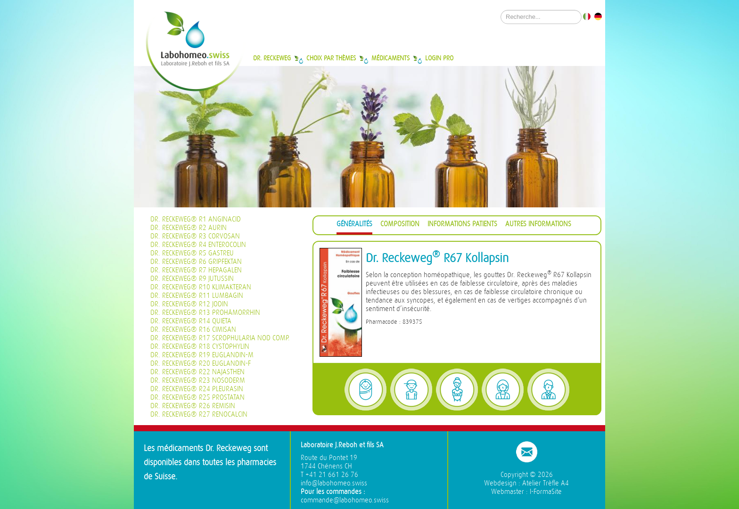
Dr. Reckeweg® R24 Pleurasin (196, 389)
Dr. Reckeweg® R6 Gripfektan (196, 262)
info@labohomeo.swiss (334, 483)
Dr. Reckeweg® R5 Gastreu (192, 253)
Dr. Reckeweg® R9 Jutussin (192, 279)
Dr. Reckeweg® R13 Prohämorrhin (205, 313)
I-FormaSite (546, 492)
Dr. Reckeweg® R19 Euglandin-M (202, 355)
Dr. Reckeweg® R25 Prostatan (197, 398)
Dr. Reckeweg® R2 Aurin (188, 228)
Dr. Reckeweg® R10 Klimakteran (200, 287)
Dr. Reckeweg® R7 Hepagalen (196, 270)
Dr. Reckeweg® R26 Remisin (192, 406)
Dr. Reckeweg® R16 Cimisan (193, 330)
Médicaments (390, 58)
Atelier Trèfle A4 (545, 483)
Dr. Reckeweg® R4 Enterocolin (198, 245)
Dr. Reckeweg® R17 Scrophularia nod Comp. (220, 338)
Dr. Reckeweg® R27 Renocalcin (198, 414)
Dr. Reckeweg (272, 58)
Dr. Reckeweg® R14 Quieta (190, 321)
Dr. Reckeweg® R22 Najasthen (197, 372)
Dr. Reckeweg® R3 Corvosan (195, 236)
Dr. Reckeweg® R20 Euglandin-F (200, 364)
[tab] (354, 225)
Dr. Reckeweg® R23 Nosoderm (197, 381)
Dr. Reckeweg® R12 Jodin (189, 304)
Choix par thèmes (331, 58)
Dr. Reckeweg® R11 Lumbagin (196, 296)
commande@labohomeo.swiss (345, 500)
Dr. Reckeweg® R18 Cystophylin (199, 347)
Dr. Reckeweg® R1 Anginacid (195, 219)
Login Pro (439, 58)
